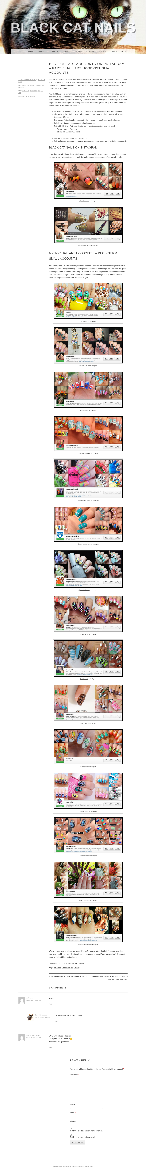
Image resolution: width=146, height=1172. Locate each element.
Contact (66, 52)
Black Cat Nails (73, 27)
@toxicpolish (84, 766)
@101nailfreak (84, 410)
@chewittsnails (84, 855)
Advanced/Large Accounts (67, 129)
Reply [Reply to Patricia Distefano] (50, 1047)
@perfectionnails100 (84, 453)
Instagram (90, 52)
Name (73, 1104)
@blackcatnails (84, 201)
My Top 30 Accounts (62, 111)
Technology (31, 85)
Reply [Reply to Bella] (50, 1004)
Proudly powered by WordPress (62, 1166)
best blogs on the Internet (68, 957)
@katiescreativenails (84, 500)
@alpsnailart (84, 723)
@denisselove (84, 634)
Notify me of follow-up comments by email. (86, 1131)
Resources (33, 90)
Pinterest (102, 52)
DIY (39, 90)
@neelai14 (84, 321)
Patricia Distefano (31, 1035)
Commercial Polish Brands (64, 120)
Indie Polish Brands (61, 123)
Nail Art (76, 968)
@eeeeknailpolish (84, 590)
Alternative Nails (60, 114)
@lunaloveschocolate (84, 544)
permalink (31, 96)
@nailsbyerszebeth (84, 944)
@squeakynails (84, 365)
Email (73, 1113)
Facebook (78, 52)
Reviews (38, 85)
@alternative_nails (84, 245)
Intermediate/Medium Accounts (69, 132)
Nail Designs (79, 963)
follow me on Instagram (85, 154)
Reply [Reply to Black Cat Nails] (57, 1021)
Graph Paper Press (87, 1166)
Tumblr (114, 52)
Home (21, 52)
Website (73, 1121)
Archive (30, 52)
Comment (74, 1075)
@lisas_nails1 (84, 811)
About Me (55, 52)
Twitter (124, 52)
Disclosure (42, 52)
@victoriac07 (84, 679)
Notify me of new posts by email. (82, 1137)
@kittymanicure (84, 900)
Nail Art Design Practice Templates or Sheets (68, 976)
